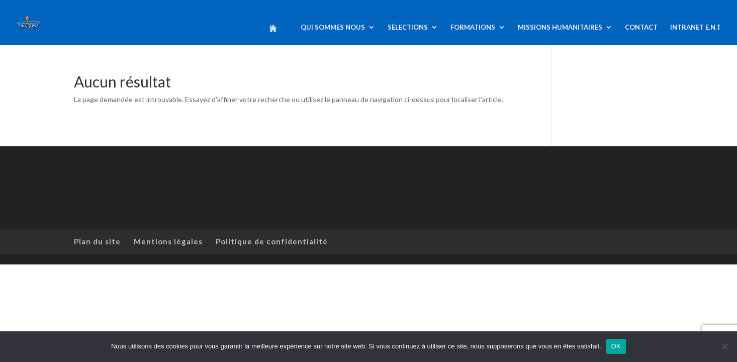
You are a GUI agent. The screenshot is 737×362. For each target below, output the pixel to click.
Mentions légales (168, 241)
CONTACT (641, 27)
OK (616, 346)
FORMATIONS (472, 27)
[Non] (724, 346)
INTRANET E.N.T (695, 27)
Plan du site (97, 241)
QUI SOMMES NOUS (333, 27)
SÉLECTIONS (408, 27)
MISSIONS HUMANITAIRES (560, 27)
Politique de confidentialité (272, 241)
